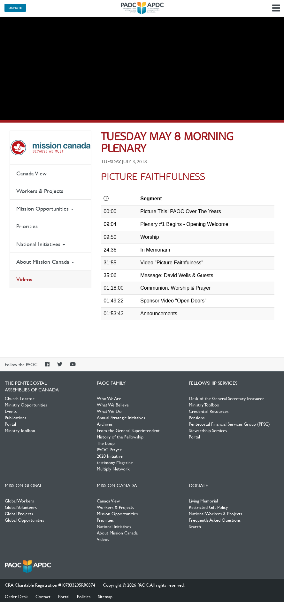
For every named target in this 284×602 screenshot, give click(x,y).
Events (11, 411)
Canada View (31, 173)
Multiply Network (113, 468)
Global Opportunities (24, 520)
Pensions (196, 417)
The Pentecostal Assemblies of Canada (142, 8)
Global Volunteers (21, 507)
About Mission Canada (45, 261)
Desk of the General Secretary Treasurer (226, 398)
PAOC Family (111, 383)
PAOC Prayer (109, 449)
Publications (15, 417)
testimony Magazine (115, 462)
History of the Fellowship (120, 436)
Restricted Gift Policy (208, 507)
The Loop (106, 443)
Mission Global (23, 485)
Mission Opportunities (44, 208)
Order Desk (16, 596)
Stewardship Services (208, 430)
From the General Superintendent (128, 430)
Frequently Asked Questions (215, 520)
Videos (24, 279)
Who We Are (109, 398)
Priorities (27, 226)
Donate (15, 8)
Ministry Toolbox (20, 430)
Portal (10, 424)
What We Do (109, 411)
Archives (104, 424)
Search (195, 526)
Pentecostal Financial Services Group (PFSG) (229, 424)
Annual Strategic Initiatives (121, 417)
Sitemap (105, 596)
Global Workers (19, 500)
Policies (83, 596)
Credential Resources (208, 411)
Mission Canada (50, 147)
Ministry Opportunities (26, 404)
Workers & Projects (39, 191)
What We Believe (113, 404)
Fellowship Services (213, 383)
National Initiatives (40, 244)
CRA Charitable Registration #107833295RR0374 (50, 585)
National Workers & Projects (215, 513)
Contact (42, 596)
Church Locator (20, 398)
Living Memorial (203, 500)
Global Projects (19, 513)
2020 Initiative (110, 456)
